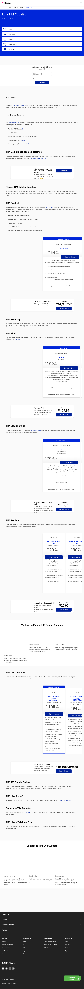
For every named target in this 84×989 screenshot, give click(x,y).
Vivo (24, 945)
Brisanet (25, 957)
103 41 (24, 129)
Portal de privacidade (8, 979)
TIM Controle (49, 207)
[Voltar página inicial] (6, 3)
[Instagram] (13, 968)
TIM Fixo (4, 930)
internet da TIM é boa (65, 800)
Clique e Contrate (53, 714)
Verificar (42, 82)
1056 (23, 140)
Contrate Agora (64, 415)
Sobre (66, 942)
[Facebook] (10, 968)
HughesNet (26, 951)
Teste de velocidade (50, 942)
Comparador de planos (51, 945)
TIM (24, 948)
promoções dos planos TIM (37, 158)
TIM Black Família (35, 430)
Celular (4, 942)
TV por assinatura (7, 948)
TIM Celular (15, 105)
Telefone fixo (6, 951)
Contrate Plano (68, 462)
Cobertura (47, 948)
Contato (67, 948)
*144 (27, 144)
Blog (66, 951)
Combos (4, 954)
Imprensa (67, 945)
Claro (24, 942)
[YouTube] (3, 968)
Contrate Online (70, 257)
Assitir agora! (64, 171)
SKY (24, 954)
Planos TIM (5, 914)
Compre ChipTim (54, 557)
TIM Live (23, 105)
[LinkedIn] (6, 968)
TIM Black (17, 340)
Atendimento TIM (14, 123)
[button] (81, 2)
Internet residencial (7, 945)
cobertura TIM (30, 812)
